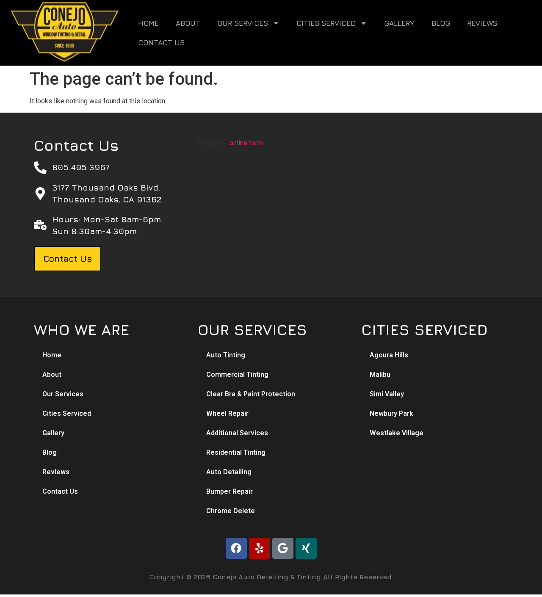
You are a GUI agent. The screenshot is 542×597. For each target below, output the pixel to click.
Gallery (399, 23)
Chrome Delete (230, 511)
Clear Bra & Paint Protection (250, 394)
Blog (440, 23)
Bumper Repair (229, 491)
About (188, 23)
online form (246, 143)
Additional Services (237, 433)
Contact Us (161, 43)
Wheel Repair (227, 413)
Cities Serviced (331, 23)
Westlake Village (396, 433)
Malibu (380, 374)
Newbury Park (391, 413)
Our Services (248, 23)
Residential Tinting (235, 452)
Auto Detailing (229, 472)
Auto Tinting (225, 355)
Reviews (482, 23)
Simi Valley (387, 394)
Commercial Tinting (237, 374)
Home (148, 23)
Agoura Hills (389, 355)
